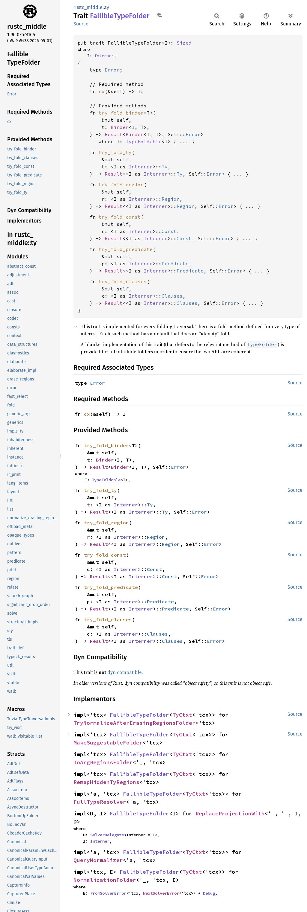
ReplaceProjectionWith (230, 813)
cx (102, 91)
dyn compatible (124, 672)
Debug (209, 893)
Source (80, 24)
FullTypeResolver (99, 801)
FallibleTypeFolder (139, 714)
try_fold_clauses (123, 281)
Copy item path (159, 15)
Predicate (175, 264)
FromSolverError (108, 893)
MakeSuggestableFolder (108, 742)
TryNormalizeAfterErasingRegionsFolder (134, 722)
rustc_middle (88, 7)
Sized (184, 43)
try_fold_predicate (126, 249)
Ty (165, 167)
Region (171, 199)
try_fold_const (120, 217)
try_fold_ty (115, 152)
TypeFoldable (144, 141)
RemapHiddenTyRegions (106, 782)
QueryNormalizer (98, 860)
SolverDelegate (107, 835)
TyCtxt (182, 714)
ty (107, 7)
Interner (104, 55)
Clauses (172, 296)
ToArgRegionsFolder (103, 762)
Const (169, 231)
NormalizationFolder (104, 879)
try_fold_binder (121, 113)
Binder (120, 127)
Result (114, 134)
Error (112, 70)
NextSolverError (161, 893)
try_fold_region (121, 185)
